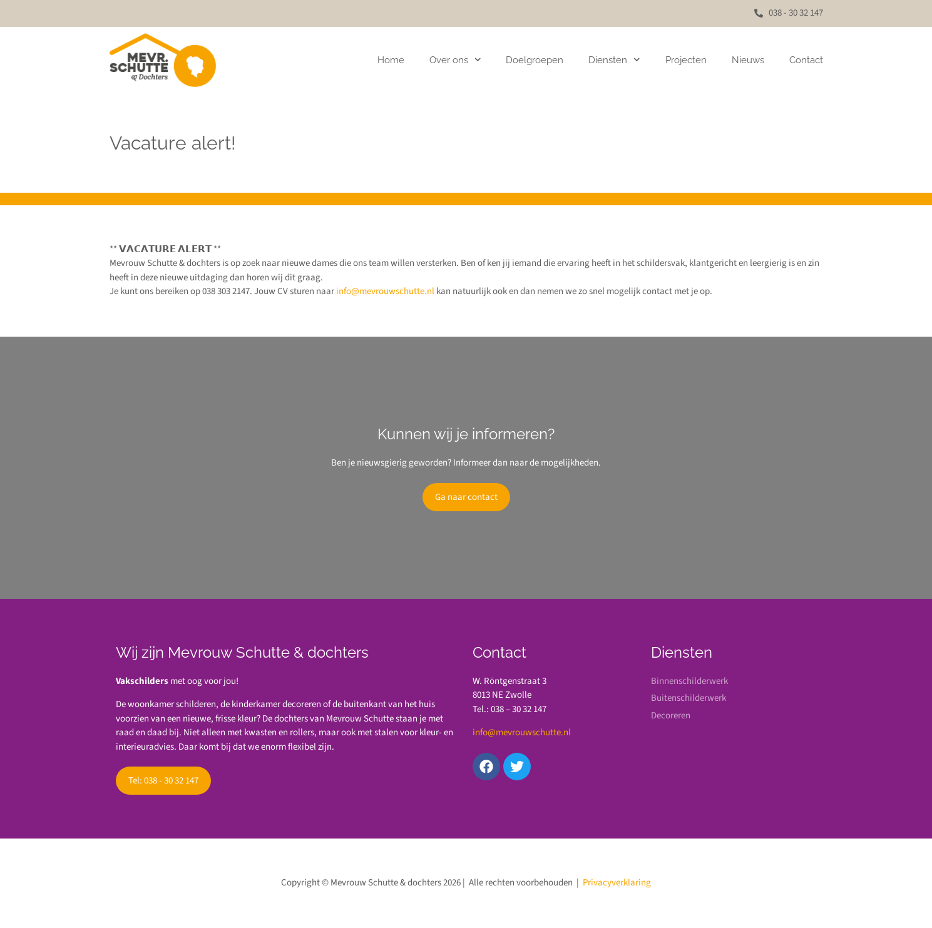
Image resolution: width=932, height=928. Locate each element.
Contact (806, 60)
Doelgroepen (534, 60)
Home (390, 60)
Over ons (455, 59)
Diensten (614, 59)
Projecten (686, 60)
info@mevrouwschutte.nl (385, 291)
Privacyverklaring (617, 882)
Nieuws (748, 60)
